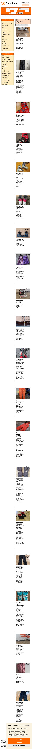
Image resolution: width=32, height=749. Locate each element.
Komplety (4, 64)
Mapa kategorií (4, 745)
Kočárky (3, 32)
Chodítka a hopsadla (6, 30)
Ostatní (3, 50)
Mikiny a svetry (5, 66)
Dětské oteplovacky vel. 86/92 (19, 676)
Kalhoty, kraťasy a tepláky (7, 61)
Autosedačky (5, 22)
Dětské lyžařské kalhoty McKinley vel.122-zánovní (20, 704)
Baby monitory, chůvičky (7, 23)
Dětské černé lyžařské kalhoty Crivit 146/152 (19, 567)
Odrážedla (4, 43)
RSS (5, 741)
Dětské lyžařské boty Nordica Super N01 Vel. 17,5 (19, 524)
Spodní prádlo (5, 77)
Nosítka (3, 41)
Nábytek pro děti (5, 39)
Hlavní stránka (5, 16)
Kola (3, 36)
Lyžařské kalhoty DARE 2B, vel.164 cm (20, 401)
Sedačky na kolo (5, 45)
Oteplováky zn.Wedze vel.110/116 (18, 434)
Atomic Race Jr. (19, 359)
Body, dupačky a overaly (7, 55)
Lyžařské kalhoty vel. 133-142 (20, 72)
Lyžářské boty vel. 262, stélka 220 (19, 647)
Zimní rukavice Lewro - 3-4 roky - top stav (20, 479)
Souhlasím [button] (19, 739)
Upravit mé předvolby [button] (19, 745)
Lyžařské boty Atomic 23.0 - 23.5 (20, 114)
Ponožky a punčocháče (7, 71)
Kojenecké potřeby (6, 34)
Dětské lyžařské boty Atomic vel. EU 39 (19, 175)
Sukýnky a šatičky (6, 79)
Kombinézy (4, 63)
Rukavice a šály (5, 75)
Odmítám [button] (19, 742)
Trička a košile (5, 82)
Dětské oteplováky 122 (19, 266)
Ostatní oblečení (5, 84)
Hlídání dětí (4, 29)
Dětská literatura (5, 25)
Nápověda (3, 740)
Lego (3, 38)
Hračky (3, 27)
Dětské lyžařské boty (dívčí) (19, 301)
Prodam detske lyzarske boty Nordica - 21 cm (19, 39)
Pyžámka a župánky (6, 73)
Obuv (3, 68)
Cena (26, 19)
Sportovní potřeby (6, 46)
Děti (10, 16)
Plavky (3, 70)
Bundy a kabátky (5, 57)
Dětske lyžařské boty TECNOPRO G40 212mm (20, 207)
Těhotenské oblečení (6, 80)
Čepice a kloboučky (6, 59)
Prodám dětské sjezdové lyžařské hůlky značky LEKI (20, 329)
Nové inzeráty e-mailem (21, 24)
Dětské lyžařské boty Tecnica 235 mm (20, 604)
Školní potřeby (5, 48)
